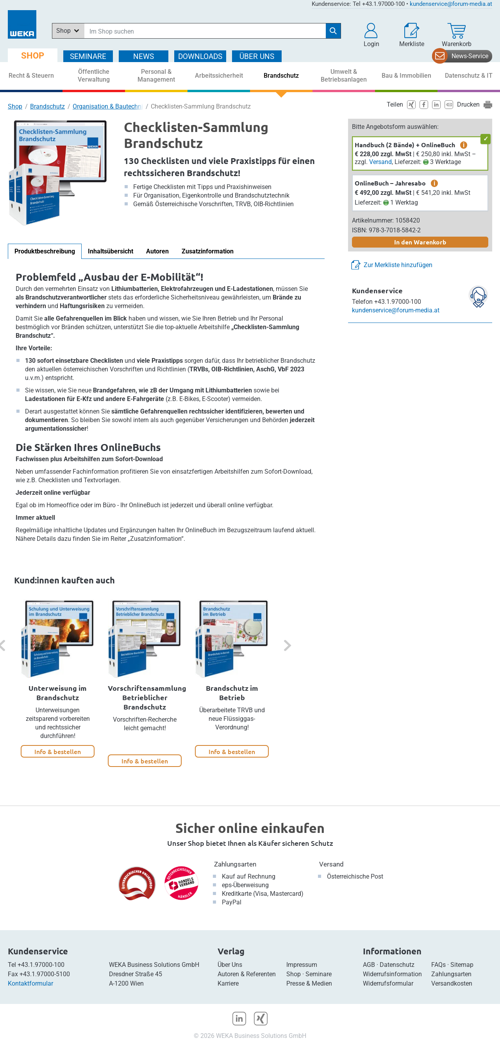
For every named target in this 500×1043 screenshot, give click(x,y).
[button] (371, 35)
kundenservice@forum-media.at (451, 3)
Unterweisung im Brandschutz (58, 692)
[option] (57, 678)
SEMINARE (88, 56)
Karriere (228, 983)
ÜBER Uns (256, 56)
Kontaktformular (30, 983)
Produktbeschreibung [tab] (44, 251)
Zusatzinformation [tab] (208, 251)
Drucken (468, 104)
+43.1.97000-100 (41, 964)
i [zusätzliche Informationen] (463, 144)
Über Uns (230, 964)
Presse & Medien (309, 983)
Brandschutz (47, 106)
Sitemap (461, 964)
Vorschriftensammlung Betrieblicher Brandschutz (147, 697)
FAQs (438, 964)
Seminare (318, 974)
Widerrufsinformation (392, 974)
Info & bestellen (57, 751)
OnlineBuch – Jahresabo (390, 183)
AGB (369, 964)
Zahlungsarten (235, 864)
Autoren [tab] (157, 251)
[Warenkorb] (457, 35)
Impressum (301, 964)
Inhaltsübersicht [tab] (110, 251)
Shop (15, 106)
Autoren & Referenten (247, 974)
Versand (380, 162)
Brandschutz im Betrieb (232, 692)
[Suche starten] (333, 30)
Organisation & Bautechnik (109, 106)
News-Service (470, 56)
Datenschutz (397, 964)
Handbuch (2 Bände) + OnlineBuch (405, 145)
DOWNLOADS (200, 56)
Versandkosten (451, 983)
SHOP (32, 56)
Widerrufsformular (388, 983)
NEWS (143, 56)
